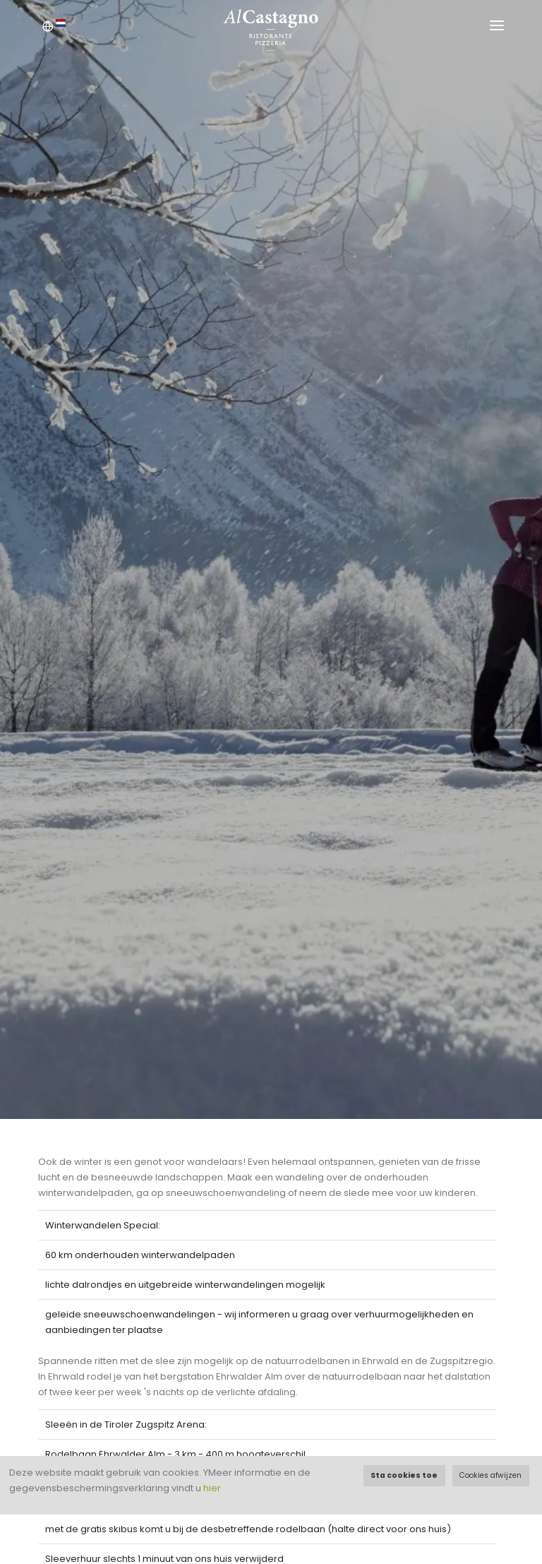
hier (212, 1488)
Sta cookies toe (404, 1475)
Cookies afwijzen (490, 1475)
